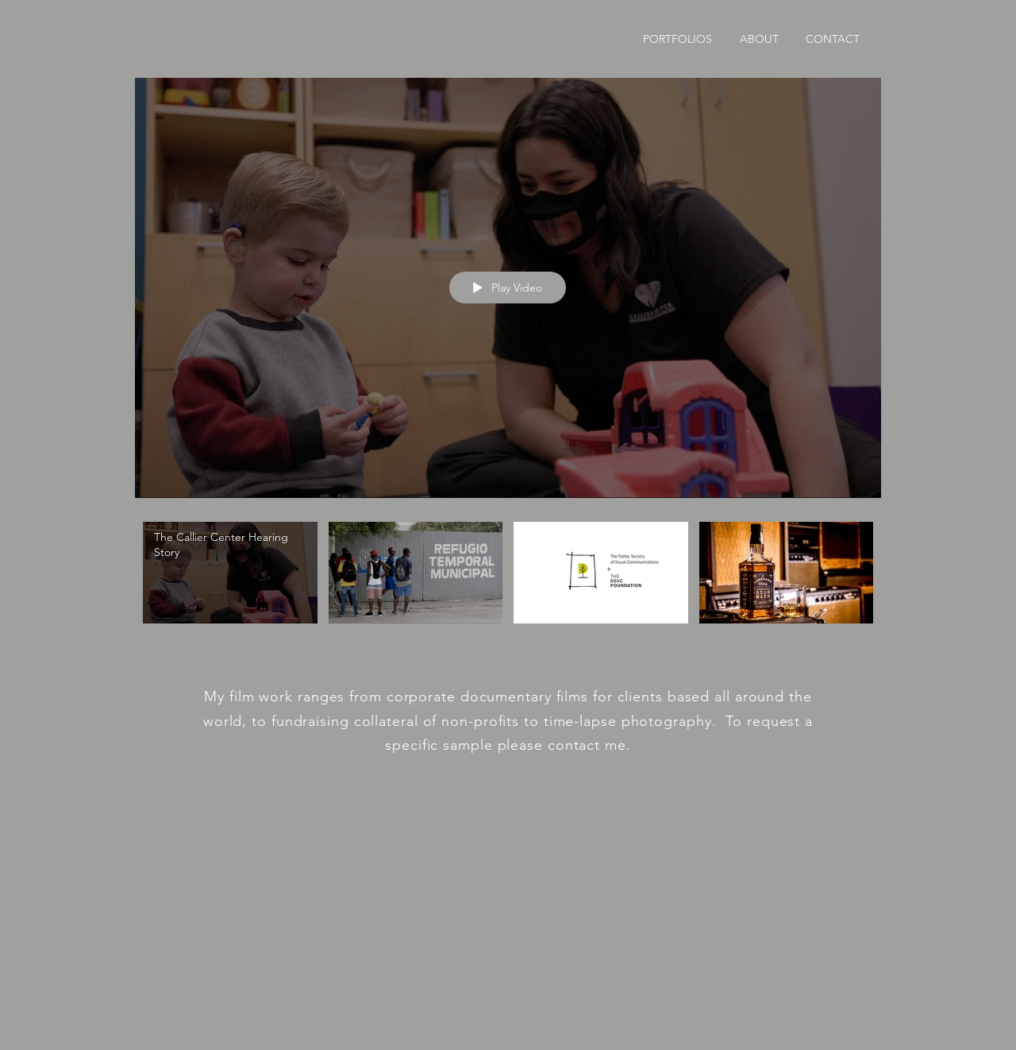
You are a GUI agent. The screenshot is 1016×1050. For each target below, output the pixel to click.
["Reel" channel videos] (508, 582)
